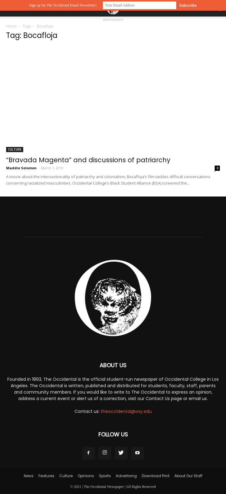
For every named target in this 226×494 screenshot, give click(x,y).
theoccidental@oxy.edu (126, 411)
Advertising (126, 475)
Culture (14, 149)
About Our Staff (188, 475)
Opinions (86, 475)
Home (11, 26)
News (29, 475)
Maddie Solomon (21, 168)
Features (46, 475)
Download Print (156, 475)
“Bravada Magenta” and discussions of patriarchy (88, 159)
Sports (105, 475)
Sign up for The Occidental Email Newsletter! (63, 5)
